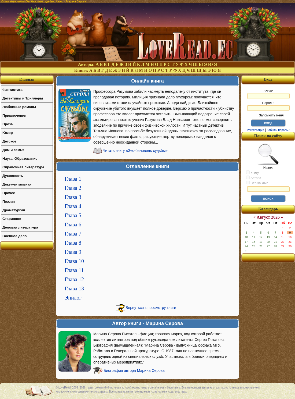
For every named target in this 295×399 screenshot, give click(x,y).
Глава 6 (73, 224)
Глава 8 (73, 243)
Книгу (252, 172)
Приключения (14, 115)
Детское (9, 141)
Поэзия (8, 202)
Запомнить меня (268, 115)
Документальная (16, 184)
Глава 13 (74, 288)
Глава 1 (73, 179)
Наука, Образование (19, 158)
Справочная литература (23, 167)
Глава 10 (74, 261)
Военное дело (14, 236)
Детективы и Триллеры (22, 98)
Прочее (8, 193)
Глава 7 (73, 234)
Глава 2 (73, 188)
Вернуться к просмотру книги (151, 307)
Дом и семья (13, 150)
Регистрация (255, 129)
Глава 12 (74, 279)
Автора (253, 178)
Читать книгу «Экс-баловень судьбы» (135, 150)
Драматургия (13, 210)
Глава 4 (73, 206)
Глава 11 (74, 270)
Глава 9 (73, 252)
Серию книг (257, 183)
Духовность (12, 176)
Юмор (7, 133)
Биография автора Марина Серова (134, 370)
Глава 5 (73, 215)
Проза (7, 124)
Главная (26, 79)
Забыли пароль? (278, 129)
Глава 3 (73, 197)
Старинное (11, 219)
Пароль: (268, 106)
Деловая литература (20, 227)
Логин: (268, 94)
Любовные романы (19, 107)
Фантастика (12, 90)
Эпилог (73, 298)
